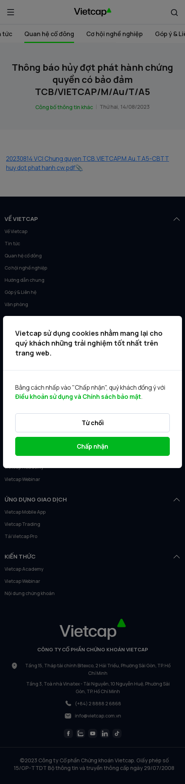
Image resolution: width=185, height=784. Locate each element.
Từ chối (93, 423)
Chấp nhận (92, 446)
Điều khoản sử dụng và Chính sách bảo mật (78, 396)
